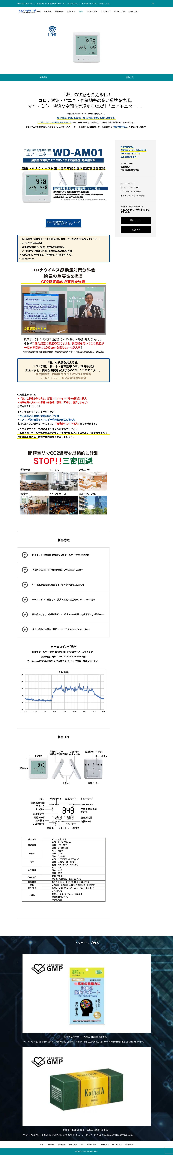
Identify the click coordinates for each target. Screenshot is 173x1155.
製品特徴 (43, 77)
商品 (81, 11)
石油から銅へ (91, 11)
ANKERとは (106, 11)
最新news (59, 11)
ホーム (38, 11)
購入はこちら (135, 220)
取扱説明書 (135, 230)
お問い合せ (133, 11)
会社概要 (48, 11)
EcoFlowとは (119, 11)
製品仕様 (129, 77)
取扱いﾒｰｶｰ (71, 11)
